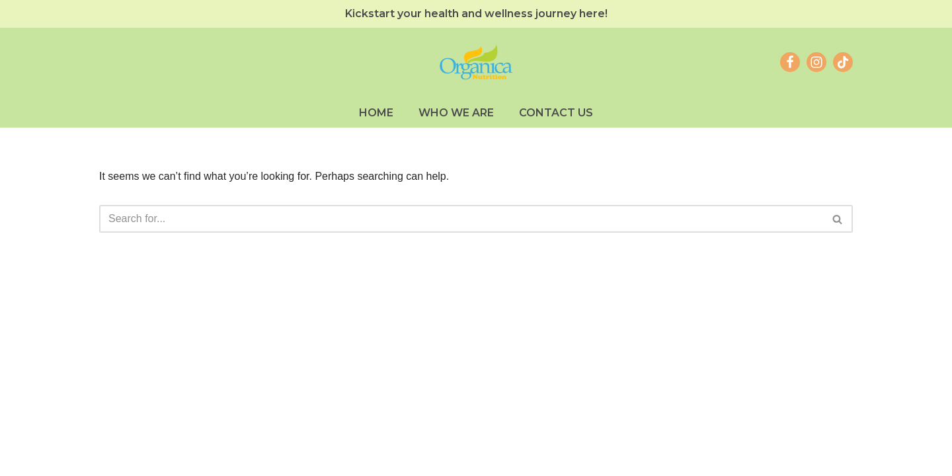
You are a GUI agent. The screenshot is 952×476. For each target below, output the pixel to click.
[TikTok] (843, 62)
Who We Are (456, 112)
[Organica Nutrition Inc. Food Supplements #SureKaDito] (476, 62)
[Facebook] (790, 62)
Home (376, 112)
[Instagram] (816, 62)
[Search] (461, 219)
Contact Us (556, 112)
